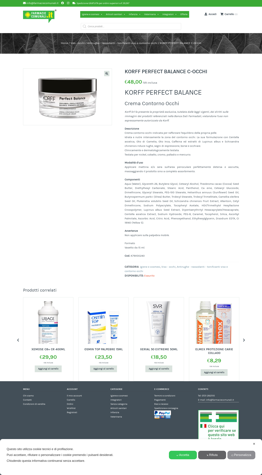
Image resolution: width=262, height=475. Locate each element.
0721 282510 (208, 395)
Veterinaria (151, 14)
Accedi (210, 14)
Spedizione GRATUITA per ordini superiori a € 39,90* (103, 3)
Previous (18, 339)
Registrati (72, 412)
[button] (106, 73)
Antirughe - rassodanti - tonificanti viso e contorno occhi (122, 43)
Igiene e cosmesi (92, 14)
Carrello (71, 400)
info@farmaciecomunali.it (220, 400)
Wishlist (71, 408)
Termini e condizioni (164, 395)
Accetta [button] (183, 455)
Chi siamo (28, 395)
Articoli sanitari (115, 14)
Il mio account (74, 395)
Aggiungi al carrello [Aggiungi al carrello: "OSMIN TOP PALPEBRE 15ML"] (103, 368)
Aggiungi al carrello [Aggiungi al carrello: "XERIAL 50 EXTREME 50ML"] (159, 368)
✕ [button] (254, 444)
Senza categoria (118, 404)
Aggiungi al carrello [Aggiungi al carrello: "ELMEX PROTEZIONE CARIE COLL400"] (214, 372)
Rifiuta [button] (212, 455)
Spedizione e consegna (166, 408)
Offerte (183, 14)
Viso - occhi (78, 43)
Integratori (169, 14)
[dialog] (131, 457)
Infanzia (135, 14)
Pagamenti (160, 400)
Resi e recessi (161, 404)
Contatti (27, 400)
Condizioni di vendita (34, 404)
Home (64, 43)
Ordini (70, 404)
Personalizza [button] (241, 455)
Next (244, 339)
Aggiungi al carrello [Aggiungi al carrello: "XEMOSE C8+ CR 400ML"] (48, 368)
